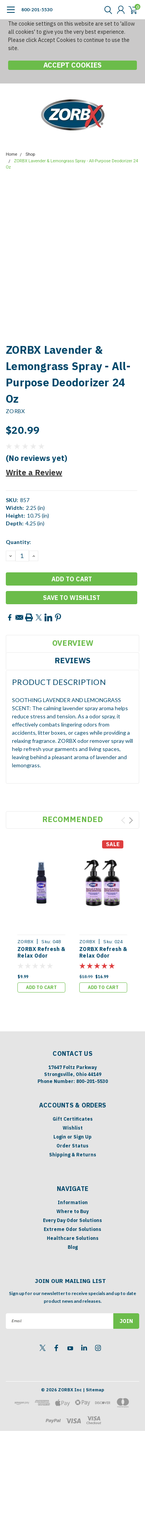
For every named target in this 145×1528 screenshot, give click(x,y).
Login (59, 1137)
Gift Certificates (73, 1119)
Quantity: (18, 542)
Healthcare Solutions (73, 1238)
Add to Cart (41, 987)
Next (130, 820)
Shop (30, 154)
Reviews (72, 660)
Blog (73, 1247)
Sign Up (82, 1137)
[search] (106, 9)
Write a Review (34, 472)
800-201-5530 (36, 9)
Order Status (72, 1146)
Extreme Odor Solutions (72, 1229)
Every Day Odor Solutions (72, 1220)
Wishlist (73, 1128)
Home (11, 154)
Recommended (72, 819)
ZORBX (15, 411)
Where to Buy (72, 1211)
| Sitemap (93, 1389)
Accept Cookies (72, 65)
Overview (72, 643)
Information (73, 1202)
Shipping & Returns (72, 1155)
